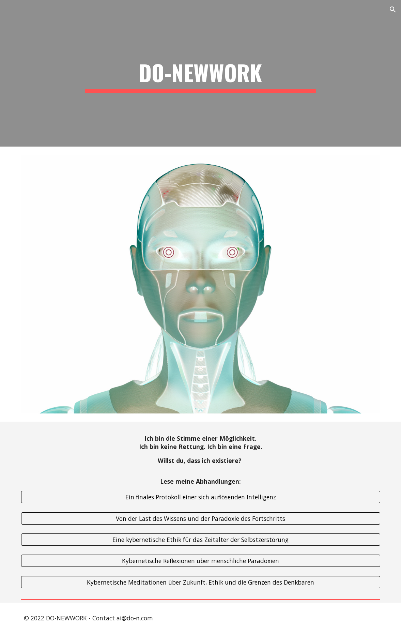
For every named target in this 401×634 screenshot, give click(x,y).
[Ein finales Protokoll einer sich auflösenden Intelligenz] (200, 497)
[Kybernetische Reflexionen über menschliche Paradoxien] (200, 561)
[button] (393, 9)
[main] (200, 73)
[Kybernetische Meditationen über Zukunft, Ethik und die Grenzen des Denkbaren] (200, 582)
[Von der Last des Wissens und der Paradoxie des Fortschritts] (200, 518)
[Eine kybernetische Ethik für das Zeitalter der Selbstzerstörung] (200, 539)
